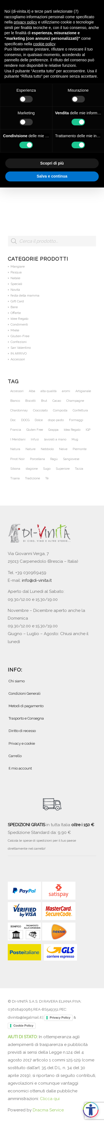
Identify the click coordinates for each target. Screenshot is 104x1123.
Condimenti (19, 324)
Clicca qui (50, 1098)
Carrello (15, 756)
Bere (14, 307)
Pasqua (16, 272)
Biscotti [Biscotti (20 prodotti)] (30, 401)
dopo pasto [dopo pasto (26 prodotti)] (56, 420)
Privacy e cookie (22, 743)
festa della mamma (25, 295)
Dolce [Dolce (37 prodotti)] (39, 420)
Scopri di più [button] (52, 163)
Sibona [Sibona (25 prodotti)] (15, 469)
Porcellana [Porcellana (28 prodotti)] (37, 459)
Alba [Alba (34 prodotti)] (32, 391)
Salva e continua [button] (52, 176)
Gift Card (17, 301)
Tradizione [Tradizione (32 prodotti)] (32, 478)
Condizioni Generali (24, 693)
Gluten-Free (20, 336)
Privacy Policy (60, 1017)
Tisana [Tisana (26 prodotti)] (15, 478)
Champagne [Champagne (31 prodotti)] (75, 401)
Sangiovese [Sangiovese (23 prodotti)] (71, 459)
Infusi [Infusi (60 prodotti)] (35, 439)
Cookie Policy (23, 1025)
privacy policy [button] (25, 22)
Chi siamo (17, 681)
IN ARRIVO (19, 353)
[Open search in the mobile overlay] (52, 244)
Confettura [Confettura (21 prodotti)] (80, 410)
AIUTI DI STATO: (23, 1036)
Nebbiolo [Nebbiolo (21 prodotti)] (47, 449)
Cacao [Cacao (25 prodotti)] (56, 401)
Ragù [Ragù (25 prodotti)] (54, 459)
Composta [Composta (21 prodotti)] (60, 410)
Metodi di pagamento (26, 706)
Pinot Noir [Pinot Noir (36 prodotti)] (17, 459)
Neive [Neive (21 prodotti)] (63, 449)
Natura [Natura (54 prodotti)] (15, 449)
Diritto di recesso (22, 731)
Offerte (16, 313)
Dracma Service (48, 1110)
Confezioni (19, 342)
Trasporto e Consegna (26, 718)
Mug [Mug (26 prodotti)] (75, 439)
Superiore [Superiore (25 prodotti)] (63, 469)
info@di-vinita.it (37, 580)
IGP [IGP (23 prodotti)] (88, 430)
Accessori (18, 359)
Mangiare (18, 266)
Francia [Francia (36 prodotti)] (15, 430)
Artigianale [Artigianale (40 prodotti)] (83, 391)
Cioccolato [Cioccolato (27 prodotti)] (40, 410)
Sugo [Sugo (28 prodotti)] (46, 469)
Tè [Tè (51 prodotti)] (47, 478)
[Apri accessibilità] (90, 1109)
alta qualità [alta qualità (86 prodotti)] (48, 391)
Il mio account (20, 768)
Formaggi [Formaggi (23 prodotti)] (76, 420)
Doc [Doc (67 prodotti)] (13, 420)
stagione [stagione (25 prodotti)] (32, 469)
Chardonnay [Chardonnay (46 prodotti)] (19, 410)
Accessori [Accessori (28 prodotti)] (17, 391)
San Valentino (21, 348)
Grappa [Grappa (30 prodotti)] (53, 430)
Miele (15, 330)
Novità (15, 290)
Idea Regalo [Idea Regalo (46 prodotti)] (72, 430)
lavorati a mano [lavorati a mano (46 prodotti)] (55, 439)
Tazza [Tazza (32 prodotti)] (79, 469)
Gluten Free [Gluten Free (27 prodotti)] (34, 430)
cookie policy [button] (44, 44)
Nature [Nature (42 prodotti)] (30, 449)
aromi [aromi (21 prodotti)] (66, 391)
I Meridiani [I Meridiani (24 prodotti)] (18, 439)
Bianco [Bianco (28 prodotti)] (15, 401)
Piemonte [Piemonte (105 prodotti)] (80, 449)
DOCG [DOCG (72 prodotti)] (25, 420)
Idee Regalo (19, 319)
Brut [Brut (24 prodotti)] (44, 401)
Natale (15, 278)
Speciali (16, 284)
